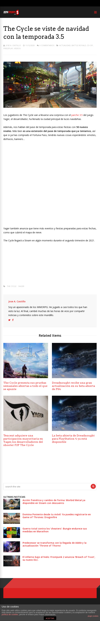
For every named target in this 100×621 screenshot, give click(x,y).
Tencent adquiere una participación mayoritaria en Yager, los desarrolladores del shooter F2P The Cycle (23, 440)
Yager (21, 286)
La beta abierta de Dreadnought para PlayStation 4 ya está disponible (73, 438)
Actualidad (65, 45)
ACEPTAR (50, 618)
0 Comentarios (47, 45)
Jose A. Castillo (13, 45)
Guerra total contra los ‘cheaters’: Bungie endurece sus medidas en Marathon (55, 530)
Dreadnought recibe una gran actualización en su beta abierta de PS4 (73, 386)
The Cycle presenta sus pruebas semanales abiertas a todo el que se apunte (25, 386)
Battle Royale (79, 45)
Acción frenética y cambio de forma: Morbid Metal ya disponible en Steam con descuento (54, 502)
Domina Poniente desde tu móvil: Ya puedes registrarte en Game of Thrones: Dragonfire (57, 516)
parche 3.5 (77, 115)
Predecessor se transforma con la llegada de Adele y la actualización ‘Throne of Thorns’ (54, 544)
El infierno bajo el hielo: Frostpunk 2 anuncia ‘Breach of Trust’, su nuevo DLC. (59, 558)
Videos (17, 48)
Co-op (90, 45)
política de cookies (10, 614)
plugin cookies (93, 616)
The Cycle (11, 286)
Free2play (8, 48)
